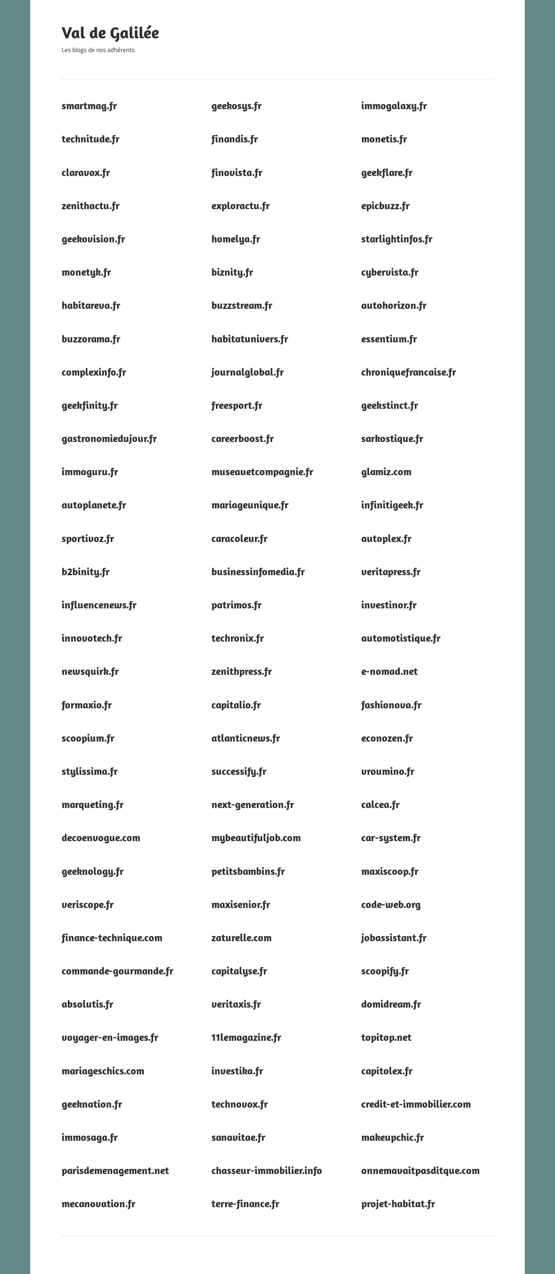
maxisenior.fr (240, 904)
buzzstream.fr (241, 304)
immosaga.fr (90, 1136)
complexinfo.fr (94, 371)
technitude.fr (91, 138)
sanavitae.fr (238, 1136)
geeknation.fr (92, 1103)
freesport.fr (236, 404)
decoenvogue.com (101, 837)
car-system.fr (391, 837)
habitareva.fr (91, 304)
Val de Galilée (110, 32)
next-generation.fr (252, 804)
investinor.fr (389, 604)
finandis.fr (234, 138)
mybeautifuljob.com (256, 837)
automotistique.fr (401, 637)
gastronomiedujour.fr (109, 438)
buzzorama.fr (91, 338)
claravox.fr (86, 172)
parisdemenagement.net (115, 1170)
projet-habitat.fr (398, 1203)
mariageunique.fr (250, 504)
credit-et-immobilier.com (416, 1103)
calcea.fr (380, 804)
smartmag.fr (89, 105)
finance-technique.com (112, 937)
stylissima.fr (90, 770)
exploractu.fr (240, 205)
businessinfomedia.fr (258, 571)
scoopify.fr (385, 970)
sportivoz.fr (88, 538)
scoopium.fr (88, 737)
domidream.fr (391, 1003)
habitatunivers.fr (249, 338)
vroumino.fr (387, 770)
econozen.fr (387, 737)
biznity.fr (232, 271)
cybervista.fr (389, 271)
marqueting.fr (93, 804)
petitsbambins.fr (248, 870)
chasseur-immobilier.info (266, 1170)
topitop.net (386, 1036)
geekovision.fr (93, 238)
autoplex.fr (386, 538)
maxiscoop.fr (389, 870)
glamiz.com (386, 471)
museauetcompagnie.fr (262, 471)
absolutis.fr (87, 1003)
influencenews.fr (99, 604)
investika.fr (237, 1070)
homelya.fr (235, 238)
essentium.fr (389, 338)
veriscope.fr (88, 904)
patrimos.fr (236, 604)
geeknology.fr (93, 870)
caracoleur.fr (239, 538)
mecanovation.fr (98, 1203)
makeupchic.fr (392, 1136)
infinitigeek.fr (392, 504)
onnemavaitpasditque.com (420, 1170)
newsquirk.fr (90, 670)
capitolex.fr (387, 1070)
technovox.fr (239, 1103)
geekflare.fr (387, 172)
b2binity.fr (86, 571)
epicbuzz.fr (385, 205)
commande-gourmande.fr (117, 970)
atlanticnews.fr (245, 737)
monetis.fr (384, 138)
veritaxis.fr (236, 1003)
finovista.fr (236, 172)
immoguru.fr (90, 471)
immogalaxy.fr (394, 105)
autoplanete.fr (94, 504)
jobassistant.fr (394, 937)
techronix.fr (237, 637)
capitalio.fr (236, 704)
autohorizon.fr (394, 304)
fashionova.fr (391, 704)
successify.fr (238, 770)
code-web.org (391, 904)
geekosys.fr (236, 105)
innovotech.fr (92, 637)
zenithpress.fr (241, 670)
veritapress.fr (391, 571)
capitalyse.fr (239, 970)
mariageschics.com (103, 1070)
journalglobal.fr (247, 371)
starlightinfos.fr (396, 238)
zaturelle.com (241, 937)
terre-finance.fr (245, 1203)
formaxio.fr (87, 704)
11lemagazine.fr (246, 1036)
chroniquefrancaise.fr (408, 371)
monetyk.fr (86, 271)
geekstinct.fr (389, 404)
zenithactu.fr (91, 205)
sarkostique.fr (392, 438)
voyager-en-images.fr (110, 1036)
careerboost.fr (242, 438)
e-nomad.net (389, 670)
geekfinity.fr (90, 404)
